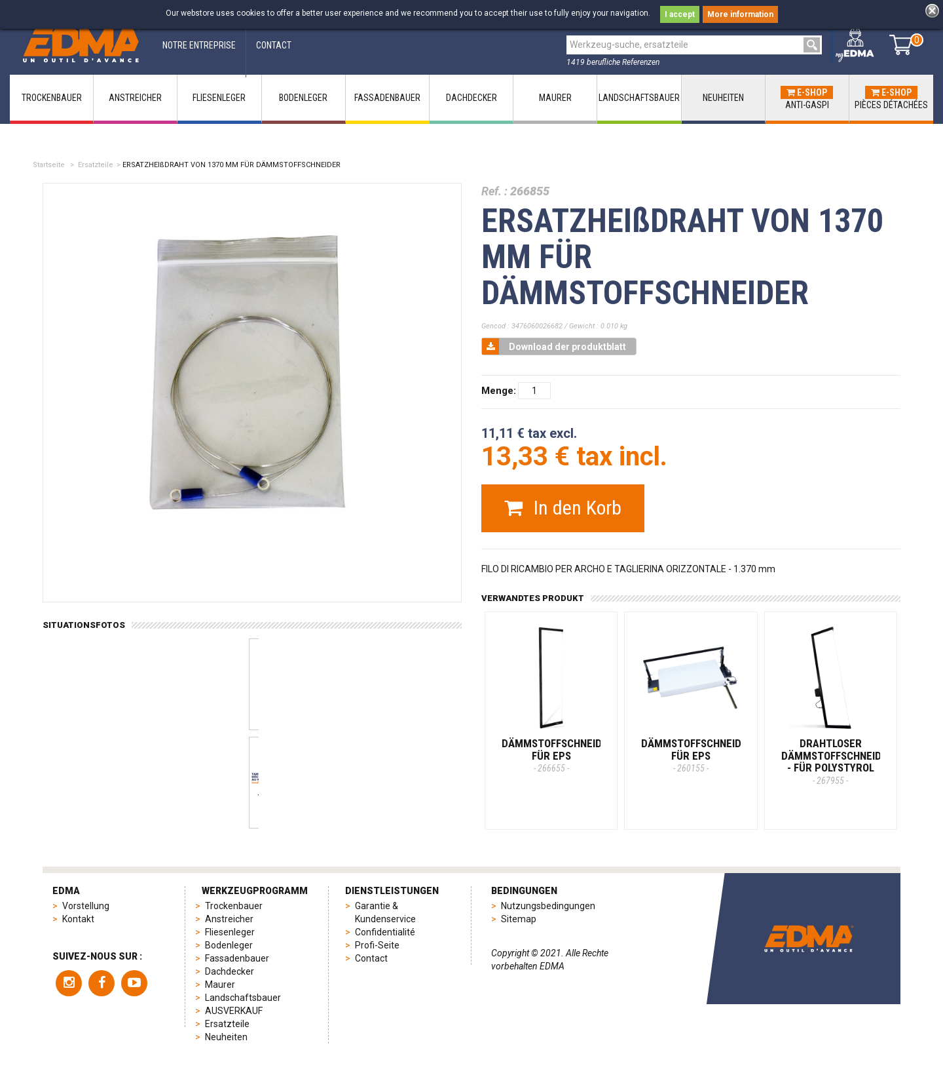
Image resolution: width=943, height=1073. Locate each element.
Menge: (498, 391)
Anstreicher (229, 919)
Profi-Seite (377, 945)
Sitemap (518, 919)
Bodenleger (229, 945)
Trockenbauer (234, 906)
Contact (371, 958)
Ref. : (494, 191)
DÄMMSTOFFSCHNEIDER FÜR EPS (558, 755)
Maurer (220, 984)
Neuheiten (226, 1037)
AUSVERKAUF (234, 1010)
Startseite (49, 165)
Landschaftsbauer (243, 997)
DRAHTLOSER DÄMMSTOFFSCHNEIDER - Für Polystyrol (837, 761)
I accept (680, 14)
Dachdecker (229, 971)
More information (740, 14)
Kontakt (78, 919)
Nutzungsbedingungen (548, 906)
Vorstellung (85, 906)
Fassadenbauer (237, 958)
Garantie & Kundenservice (385, 912)
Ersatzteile (95, 165)
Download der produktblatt (554, 346)
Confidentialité (385, 932)
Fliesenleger (230, 932)
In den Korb (562, 507)
